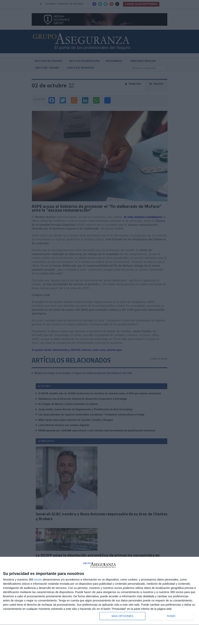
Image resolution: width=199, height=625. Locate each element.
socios (38, 579)
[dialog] (99, 591)
